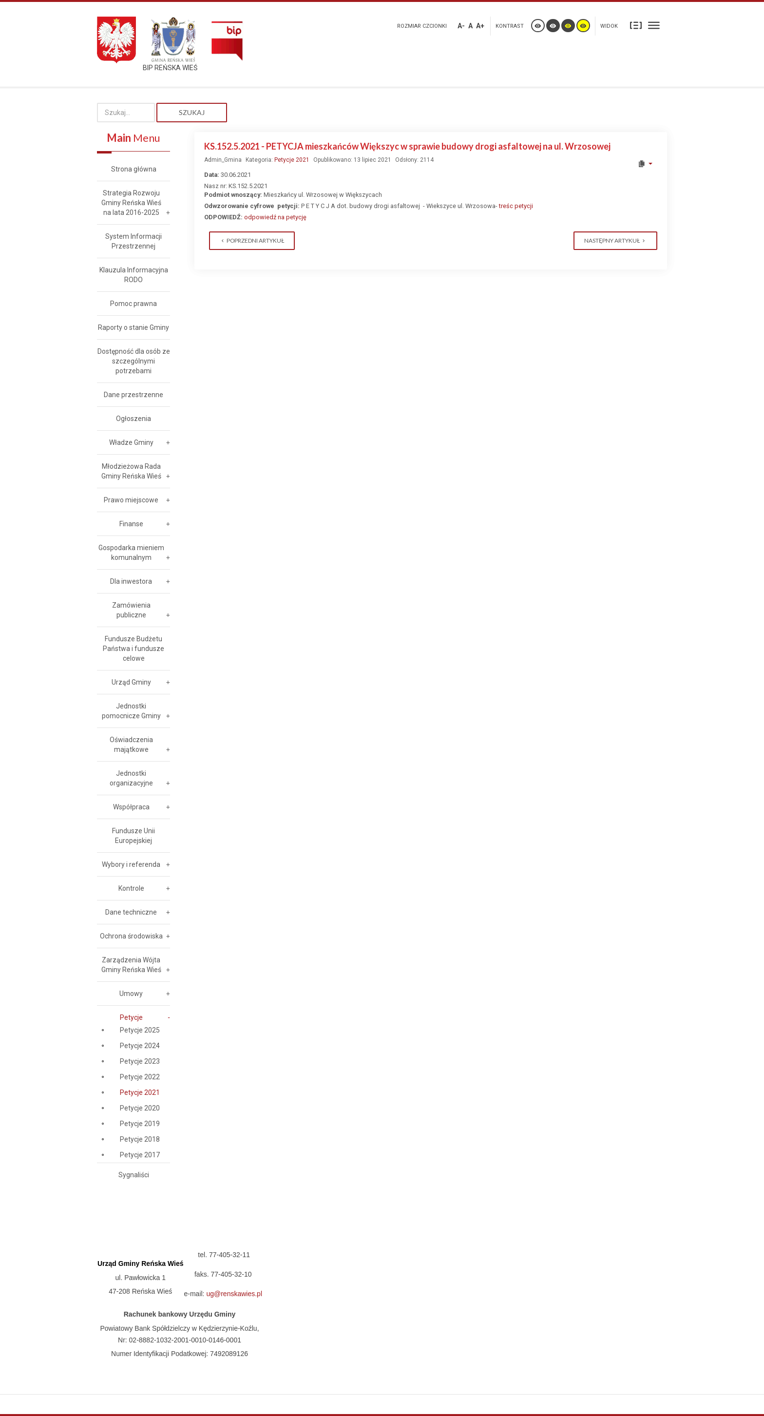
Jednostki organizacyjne (131, 778)
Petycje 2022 (140, 1077)
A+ (480, 26)
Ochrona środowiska (131, 936)
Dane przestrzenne (133, 395)
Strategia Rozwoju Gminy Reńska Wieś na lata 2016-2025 (131, 202)
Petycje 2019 (140, 1124)
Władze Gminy (131, 442)
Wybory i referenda (131, 864)
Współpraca (131, 807)
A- (461, 26)
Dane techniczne (131, 912)
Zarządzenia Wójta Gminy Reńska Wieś (131, 965)
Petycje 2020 (140, 1108)
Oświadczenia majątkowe (131, 744)
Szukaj (192, 112)
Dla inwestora (131, 581)
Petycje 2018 (140, 1139)
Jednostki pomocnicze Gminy (131, 711)
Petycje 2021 (291, 159)
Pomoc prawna (133, 303)
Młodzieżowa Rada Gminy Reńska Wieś (131, 471)
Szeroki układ (654, 25)
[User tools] (644, 163)
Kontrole (131, 888)
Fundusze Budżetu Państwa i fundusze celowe (133, 648)
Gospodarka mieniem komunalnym (131, 552)
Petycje (131, 1017)
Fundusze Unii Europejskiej (133, 835)
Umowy (131, 993)
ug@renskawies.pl (234, 1294)
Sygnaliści (133, 1175)
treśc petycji (516, 206)
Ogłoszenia (133, 418)
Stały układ (636, 25)
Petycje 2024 (140, 1046)
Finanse (131, 524)
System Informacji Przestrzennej (133, 241)
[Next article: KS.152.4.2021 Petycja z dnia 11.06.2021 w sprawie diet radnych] (615, 240)
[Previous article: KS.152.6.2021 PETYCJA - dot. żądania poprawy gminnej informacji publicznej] (252, 240)
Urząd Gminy (131, 682)
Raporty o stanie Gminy (133, 327)
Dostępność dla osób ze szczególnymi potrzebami (133, 361)
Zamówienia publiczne (131, 610)
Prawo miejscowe (131, 500)
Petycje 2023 (140, 1061)
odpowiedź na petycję (276, 217)
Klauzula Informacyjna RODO (133, 275)
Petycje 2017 (140, 1155)
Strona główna (133, 169)
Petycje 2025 (140, 1030)
